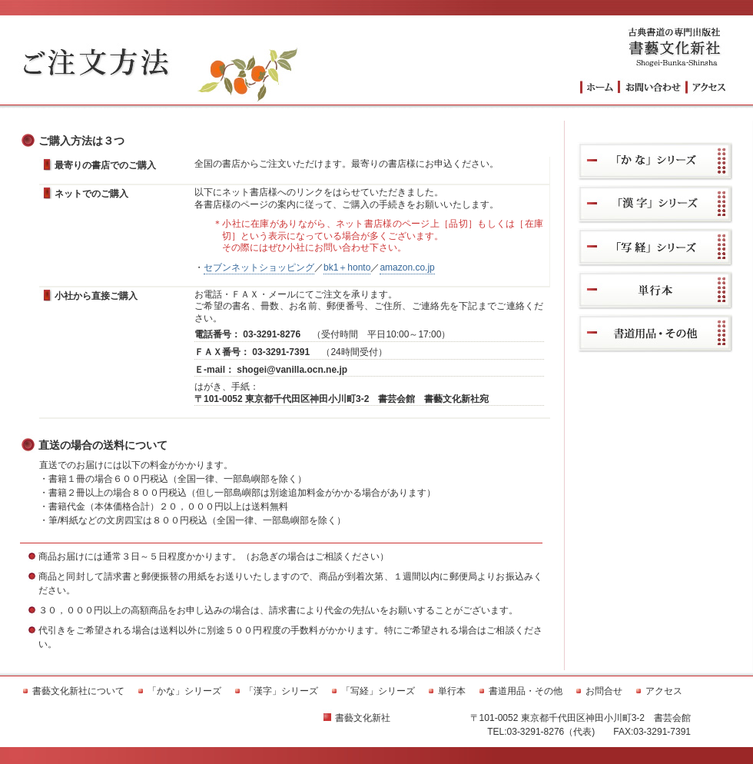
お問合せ (603, 691)
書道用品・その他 (655, 333)
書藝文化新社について (78, 691)
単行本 (655, 290)
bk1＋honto (346, 267)
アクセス (706, 86)
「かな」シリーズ (655, 161)
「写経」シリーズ (655, 247)
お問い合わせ (651, 86)
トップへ (599, 86)
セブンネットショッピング (259, 267)
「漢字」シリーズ (655, 204)
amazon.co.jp (407, 267)
